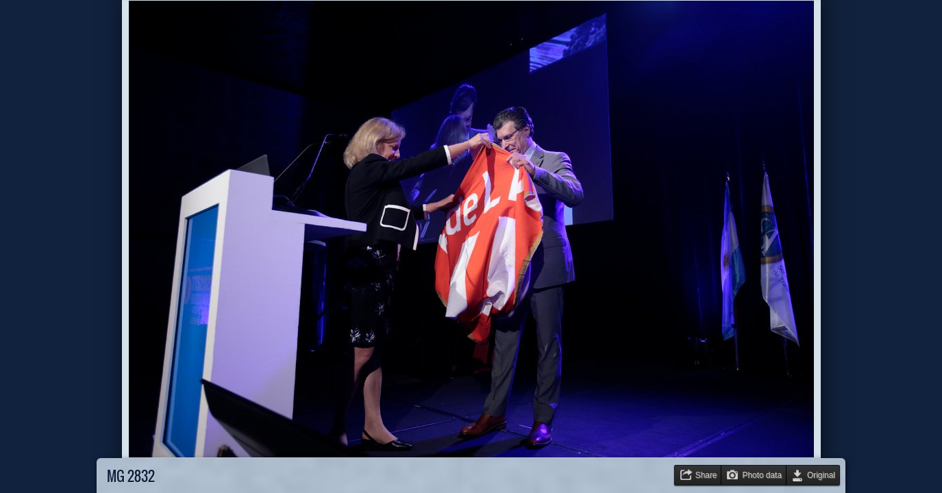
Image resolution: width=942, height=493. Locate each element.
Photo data (762, 475)
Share (706, 475)
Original (821, 475)
